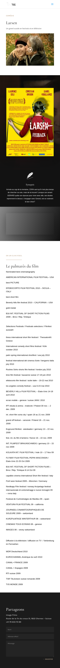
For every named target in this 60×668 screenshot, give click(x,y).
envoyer (49, 659)
